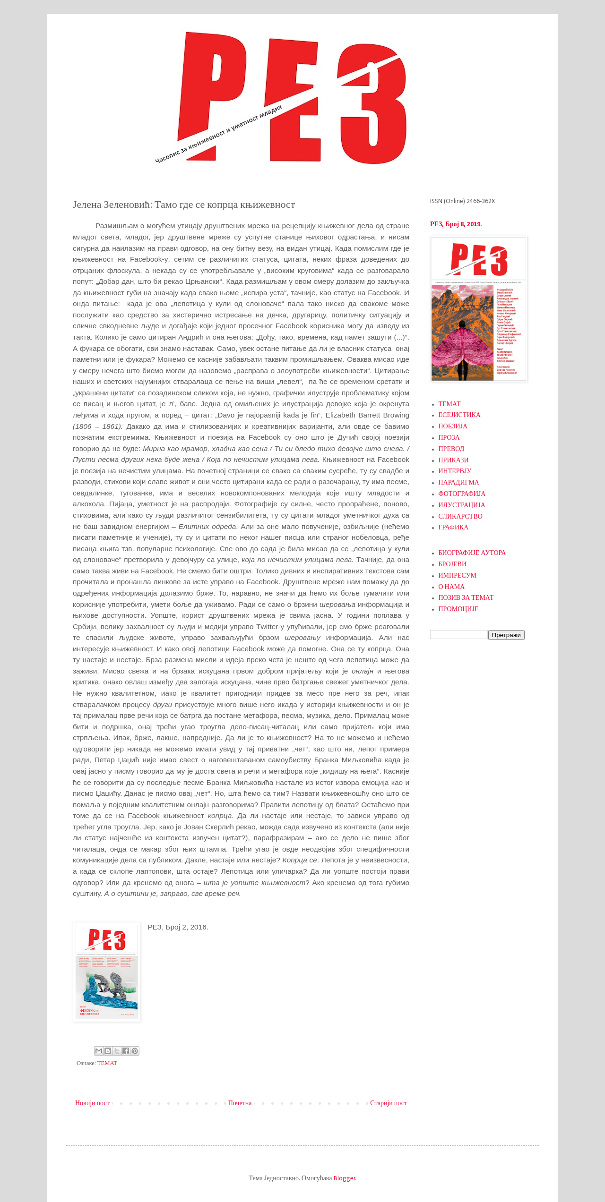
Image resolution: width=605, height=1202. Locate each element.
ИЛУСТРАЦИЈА (462, 505)
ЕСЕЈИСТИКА (460, 415)
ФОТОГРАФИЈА (462, 494)
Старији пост (388, 1103)
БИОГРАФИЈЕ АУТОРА (472, 553)
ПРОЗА (449, 438)
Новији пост (92, 1103)
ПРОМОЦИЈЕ (459, 609)
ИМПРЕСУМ (458, 576)
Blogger (344, 1178)
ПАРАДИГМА (459, 482)
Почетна (240, 1103)
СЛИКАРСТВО (461, 516)
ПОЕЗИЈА (453, 426)
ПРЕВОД (452, 449)
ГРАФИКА (454, 527)
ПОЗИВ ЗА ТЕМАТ (466, 598)
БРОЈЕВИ (453, 564)
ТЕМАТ (107, 1063)
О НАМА (452, 587)
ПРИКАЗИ (454, 460)
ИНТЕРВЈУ (455, 471)
